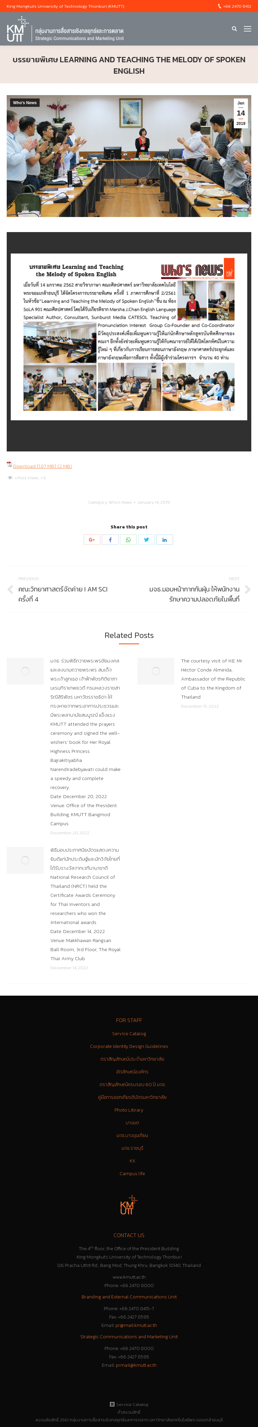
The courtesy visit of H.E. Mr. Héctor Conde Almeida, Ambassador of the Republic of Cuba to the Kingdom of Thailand (213, 679)
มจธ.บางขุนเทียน (132, 1135)
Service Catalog (129, 1033)
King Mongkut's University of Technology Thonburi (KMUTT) (65, 6)
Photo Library (129, 1110)
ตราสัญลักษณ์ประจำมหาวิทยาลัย (132, 1059)
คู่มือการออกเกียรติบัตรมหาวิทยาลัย (132, 1097)
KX (132, 1160)
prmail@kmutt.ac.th (136, 1365)
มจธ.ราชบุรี (132, 1148)
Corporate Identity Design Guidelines (129, 1046)
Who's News (25, 102)
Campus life (132, 1173)
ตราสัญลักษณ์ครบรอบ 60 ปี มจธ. (132, 1084)
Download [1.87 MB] (35, 466)
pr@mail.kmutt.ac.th (136, 1325)
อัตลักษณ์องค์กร (132, 1071)
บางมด (132, 1122)
